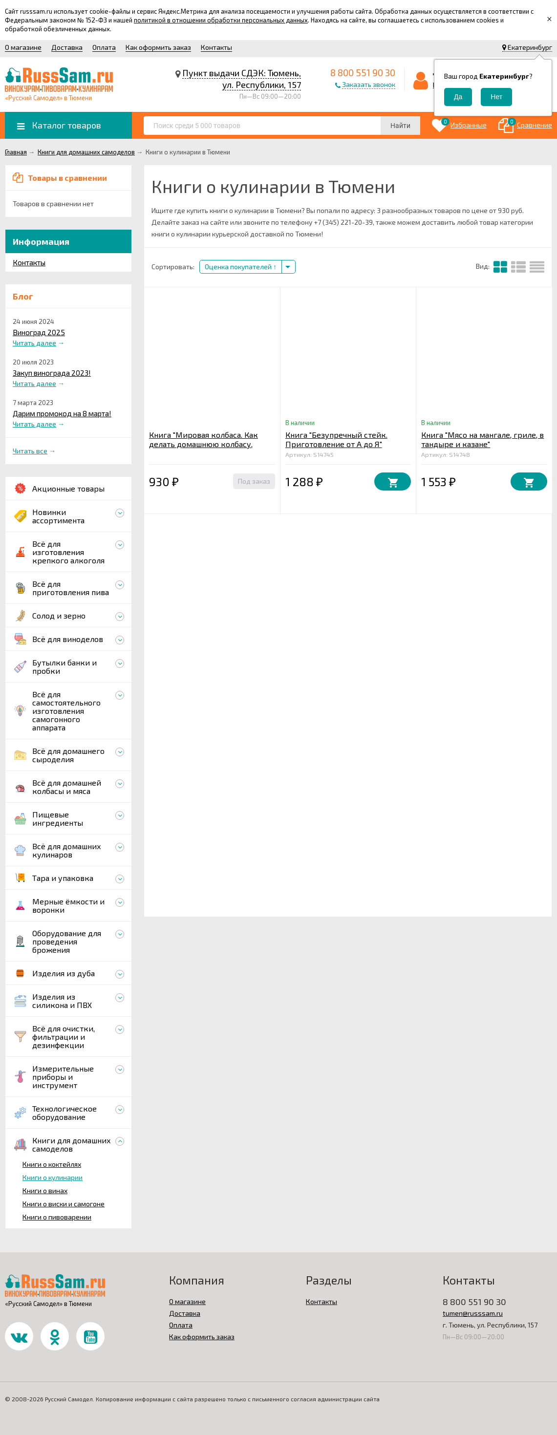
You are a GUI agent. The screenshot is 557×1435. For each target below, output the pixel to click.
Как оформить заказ (158, 47)
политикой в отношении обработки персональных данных (221, 20)
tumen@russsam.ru (473, 1313)
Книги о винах (44, 1190)
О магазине (23, 47)
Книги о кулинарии (52, 1177)
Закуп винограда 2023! (52, 372)
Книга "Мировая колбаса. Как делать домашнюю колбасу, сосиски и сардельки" (203, 444)
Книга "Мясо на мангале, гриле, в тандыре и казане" (482, 439)
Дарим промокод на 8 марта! (62, 413)
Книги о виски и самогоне (63, 1203)
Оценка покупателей (241, 266)
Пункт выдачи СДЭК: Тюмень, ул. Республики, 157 (241, 78)
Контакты (216, 47)
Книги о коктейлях (51, 1164)
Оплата (104, 47)
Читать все (30, 451)
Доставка (67, 47)
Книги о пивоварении (56, 1217)
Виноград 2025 (39, 332)
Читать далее (34, 343)
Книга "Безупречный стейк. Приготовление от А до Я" (336, 439)
